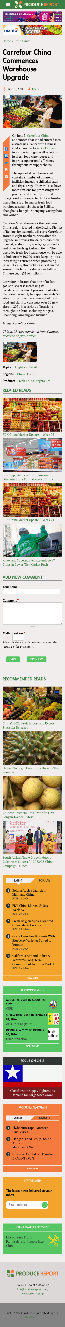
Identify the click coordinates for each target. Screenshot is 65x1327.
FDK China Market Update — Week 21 (28, 520)
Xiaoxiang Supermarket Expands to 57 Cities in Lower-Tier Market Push (29, 562)
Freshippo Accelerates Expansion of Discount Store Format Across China (28, 477)
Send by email (6, 176)
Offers (18, 1118)
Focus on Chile (32, 1060)
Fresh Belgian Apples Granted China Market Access (32, 923)
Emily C (36, 89)
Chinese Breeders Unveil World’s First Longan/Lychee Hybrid (28, 815)
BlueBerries (20, 1132)
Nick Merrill (32, 1317)
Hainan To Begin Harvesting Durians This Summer (31, 770)
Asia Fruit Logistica (19, 1024)
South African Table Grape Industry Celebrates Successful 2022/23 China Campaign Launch (28, 861)
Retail (33, 367)
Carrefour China (38, 135)
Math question (14, 633)
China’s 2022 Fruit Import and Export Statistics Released (28, 725)
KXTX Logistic (50, 148)
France (31, 374)
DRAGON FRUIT (23, 1158)
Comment (11, 600)
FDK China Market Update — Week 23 (28, 434)
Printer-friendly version (6, 170)
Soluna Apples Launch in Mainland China (29, 892)
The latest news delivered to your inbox (29, 1193)
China (21, 374)
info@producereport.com (32, 1289)
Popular (44, 880)
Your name (10, 587)
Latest (18, 880)
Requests (44, 1118)
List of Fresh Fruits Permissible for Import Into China (25, 1241)
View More (32, 1168)
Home (7, 41)
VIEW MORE (32, 978)
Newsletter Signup (32, 1293)
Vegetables (43, 381)
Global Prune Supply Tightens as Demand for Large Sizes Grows (32, 1093)
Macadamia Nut (23, 1147)
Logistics (21, 367)
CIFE (9, 1008)
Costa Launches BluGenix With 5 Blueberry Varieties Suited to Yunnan (34, 940)
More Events (32, 1046)
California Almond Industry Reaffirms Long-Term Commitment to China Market (33, 960)
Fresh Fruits (22, 41)
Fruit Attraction (17, 1039)
